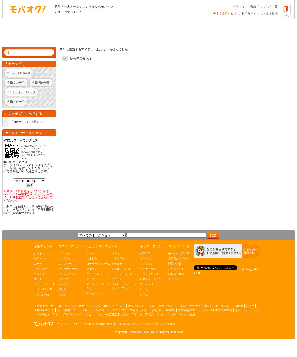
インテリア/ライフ (246, 310)
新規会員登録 (176, 274)
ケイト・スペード (44, 284)
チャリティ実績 (149, 324)
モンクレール (42, 294)
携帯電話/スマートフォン (193, 310)
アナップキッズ (149, 274)
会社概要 (100, 324)
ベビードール (148, 268)
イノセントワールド (123, 274)
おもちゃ (157, 310)
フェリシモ (93, 268)
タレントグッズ (166, 314)
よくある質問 (269, 13)
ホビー (90, 314)
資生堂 (62, 289)
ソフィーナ (64, 253)
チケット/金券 (187, 314)
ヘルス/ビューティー (47, 314)
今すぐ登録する (223, 13)
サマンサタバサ (43, 289)
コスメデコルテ (67, 274)
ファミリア (146, 263)
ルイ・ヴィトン (43, 258)
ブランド (70, 306)
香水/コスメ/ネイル (201, 306)
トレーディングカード (96, 310)
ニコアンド (118, 279)
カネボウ (63, 279)
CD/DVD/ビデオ (44, 310)
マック (62, 294)
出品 (253, 6)
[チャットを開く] (226, 251)
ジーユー (91, 279)
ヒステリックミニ (150, 279)
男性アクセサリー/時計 (172, 306)
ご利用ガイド (247, 13)
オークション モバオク (27, 9)
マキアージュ (66, 258)
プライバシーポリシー (69, 324)
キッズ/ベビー (223, 306)
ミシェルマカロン (122, 268)
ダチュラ (117, 263)
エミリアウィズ (121, 258)
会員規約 (89, 324)
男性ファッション (114, 306)
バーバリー (40, 268)
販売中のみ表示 (81, 58)
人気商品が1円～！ (179, 258)
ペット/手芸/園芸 (107, 314)
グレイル (91, 253)
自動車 (239, 306)
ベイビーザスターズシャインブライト (123, 286)
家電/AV (170, 310)
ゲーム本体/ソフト (68, 310)
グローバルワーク (97, 274)
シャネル (39, 253)
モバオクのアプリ (178, 253)
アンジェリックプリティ (98, 286)
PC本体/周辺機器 (221, 310)
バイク (250, 306)
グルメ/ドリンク (73, 314)
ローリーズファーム (98, 263)
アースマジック (149, 284)
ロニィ (144, 289)
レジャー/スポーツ (131, 314)
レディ (115, 253)
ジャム (144, 294)
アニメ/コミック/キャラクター (130, 310)
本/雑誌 (149, 314)
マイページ (238, 6)
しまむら (91, 258)
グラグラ (145, 253)
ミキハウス (146, 258)
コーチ (38, 263)
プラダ (38, 279)
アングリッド (94, 293)
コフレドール (66, 263)
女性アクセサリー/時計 (142, 306)
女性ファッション (90, 306)
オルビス (63, 284)
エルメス (39, 274)
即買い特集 (174, 263)
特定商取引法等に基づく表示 (123, 324)
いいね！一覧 (269, 6)
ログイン (173, 279)
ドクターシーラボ (68, 268)
